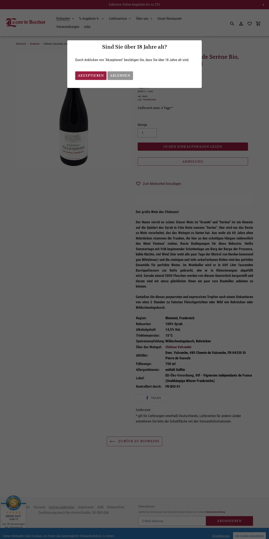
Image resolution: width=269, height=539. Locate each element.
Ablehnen (120, 75)
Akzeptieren (91, 75)
